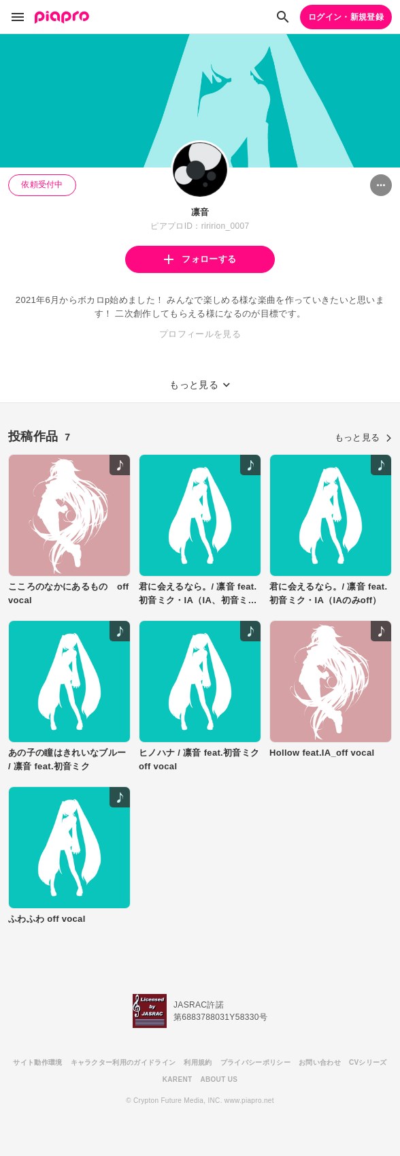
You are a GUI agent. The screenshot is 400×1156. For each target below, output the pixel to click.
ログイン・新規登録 (346, 17)
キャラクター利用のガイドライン (123, 1062)
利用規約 (198, 1062)
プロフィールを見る (200, 334)
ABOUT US (218, 1079)
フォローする (200, 259)
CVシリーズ (368, 1062)
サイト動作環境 (37, 1062)
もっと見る (363, 437)
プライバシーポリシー (255, 1062)
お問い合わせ (320, 1062)
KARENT (178, 1079)
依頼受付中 (42, 184)
